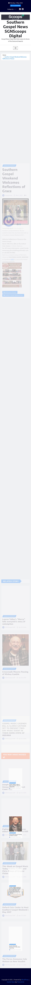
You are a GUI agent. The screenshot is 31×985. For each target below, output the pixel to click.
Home (4, 55)
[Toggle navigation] (15, 48)
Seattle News (11, 982)
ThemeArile (20, 982)
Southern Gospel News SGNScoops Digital (15, 29)
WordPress (24, 980)
